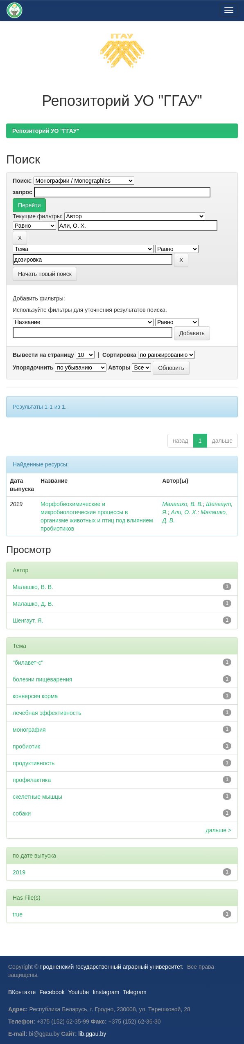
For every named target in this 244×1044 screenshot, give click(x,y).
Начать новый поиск (45, 274)
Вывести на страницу (43, 355)
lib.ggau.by (92, 1034)
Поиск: (22, 180)
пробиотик (26, 746)
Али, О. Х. (184, 512)
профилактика (32, 780)
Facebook (51, 992)
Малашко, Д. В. (33, 603)
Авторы (119, 367)
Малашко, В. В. (182, 504)
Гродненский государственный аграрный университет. (111, 966)
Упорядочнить (33, 367)
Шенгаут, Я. (28, 620)
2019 (19, 872)
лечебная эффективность (47, 713)
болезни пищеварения (42, 679)
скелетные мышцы (37, 796)
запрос (22, 192)
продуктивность (33, 763)
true (18, 914)
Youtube (78, 992)
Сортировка (119, 355)
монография (29, 729)
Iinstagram (106, 992)
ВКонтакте (22, 992)
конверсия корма (35, 696)
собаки (22, 813)
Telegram (135, 992)
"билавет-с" (28, 662)
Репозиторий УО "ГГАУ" (45, 131)
